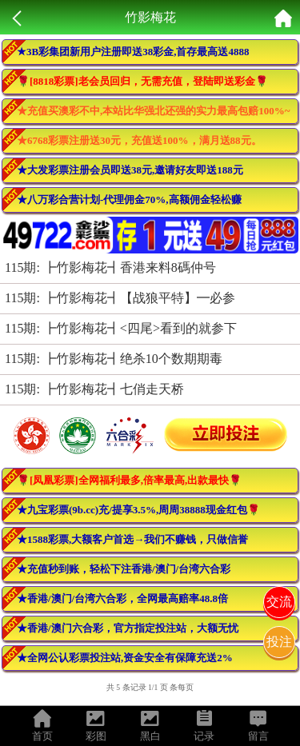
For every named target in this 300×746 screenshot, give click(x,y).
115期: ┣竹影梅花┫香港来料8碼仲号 (110, 267)
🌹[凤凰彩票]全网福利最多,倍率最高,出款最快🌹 (129, 480)
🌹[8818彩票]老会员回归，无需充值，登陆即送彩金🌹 (142, 81)
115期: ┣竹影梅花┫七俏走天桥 (94, 389)
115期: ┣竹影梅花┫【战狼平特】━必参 (120, 298)
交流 (279, 601)
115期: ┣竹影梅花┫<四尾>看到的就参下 (121, 328)
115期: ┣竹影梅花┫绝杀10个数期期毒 (113, 358)
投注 (279, 641)
